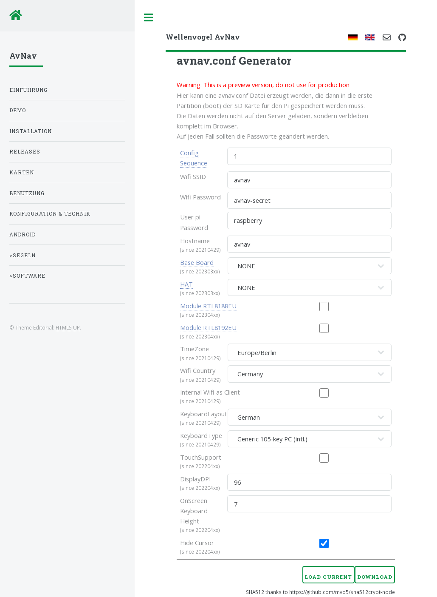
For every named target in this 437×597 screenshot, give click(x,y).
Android (22, 234)
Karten (21, 172)
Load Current (328, 577)
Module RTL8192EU (208, 327)
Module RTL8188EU (208, 305)
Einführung (28, 90)
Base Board (197, 262)
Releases (24, 151)
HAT (186, 284)
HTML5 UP (68, 327)
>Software (27, 276)
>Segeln (22, 255)
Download (374, 577)
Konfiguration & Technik (49, 213)
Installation (30, 131)
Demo (17, 110)
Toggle (149, 17)
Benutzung (27, 193)
